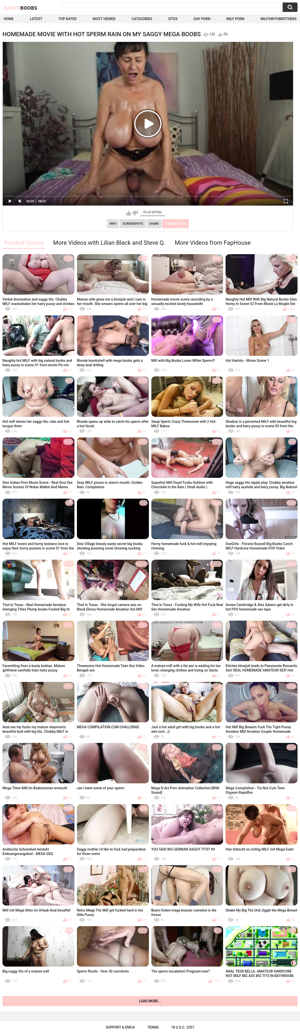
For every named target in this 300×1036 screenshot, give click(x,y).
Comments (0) (175, 223)
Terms (153, 1027)
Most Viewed (104, 19)
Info (113, 223)
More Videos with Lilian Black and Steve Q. (109, 242)
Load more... (150, 1001)
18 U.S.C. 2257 (182, 1027)
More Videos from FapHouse (213, 242)
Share (154, 223)
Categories (142, 19)
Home (9, 19)
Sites (172, 19)
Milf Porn (235, 19)
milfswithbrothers (279, 19)
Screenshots (133, 223)
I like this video (128, 213)
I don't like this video (135, 213)
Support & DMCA (120, 1027)
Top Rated (67, 19)
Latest (36, 19)
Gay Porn (202, 19)
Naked (20, 7)
